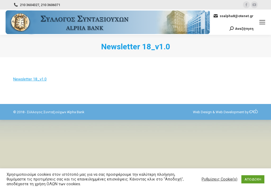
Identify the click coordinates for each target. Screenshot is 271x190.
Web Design (202, 112)
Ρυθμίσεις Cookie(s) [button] (219, 179)
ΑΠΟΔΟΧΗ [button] (253, 179)
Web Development (230, 112)
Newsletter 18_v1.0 (30, 79)
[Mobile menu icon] (262, 22)
